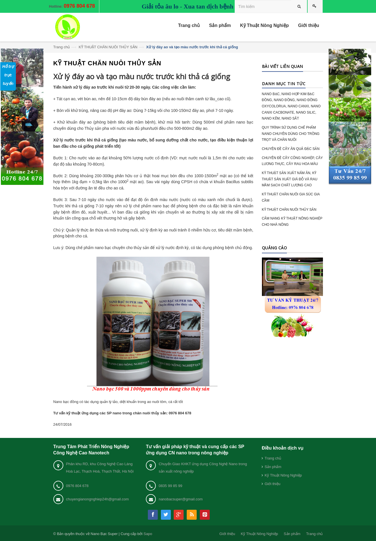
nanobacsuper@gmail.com (181, 499)
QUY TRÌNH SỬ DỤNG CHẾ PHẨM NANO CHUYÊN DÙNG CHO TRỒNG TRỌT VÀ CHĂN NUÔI (291, 134)
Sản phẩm (272, 467)
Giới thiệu (272, 484)
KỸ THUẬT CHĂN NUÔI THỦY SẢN (108, 47)
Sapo (148, 534)
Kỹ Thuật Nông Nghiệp (283, 475)
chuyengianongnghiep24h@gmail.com (97, 499)
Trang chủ (61, 47)
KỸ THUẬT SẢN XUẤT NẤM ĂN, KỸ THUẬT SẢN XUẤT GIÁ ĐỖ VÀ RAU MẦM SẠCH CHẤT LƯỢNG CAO (290, 179)
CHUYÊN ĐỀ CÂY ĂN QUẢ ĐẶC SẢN (291, 149)
